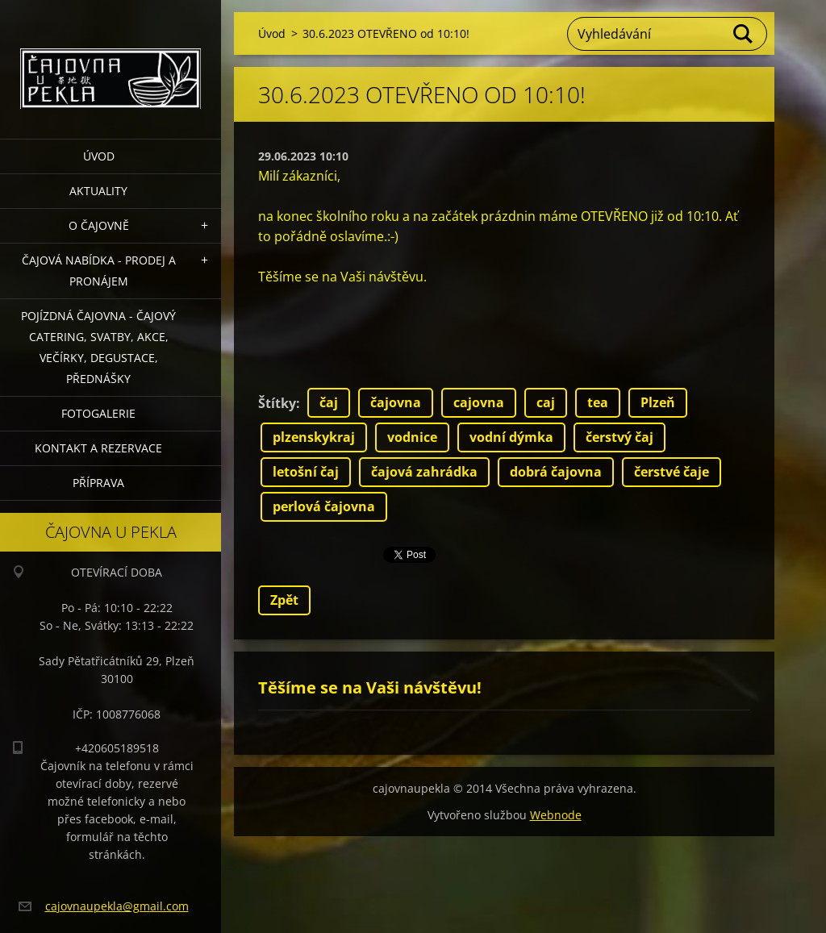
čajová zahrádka (424, 472)
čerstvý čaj (619, 437)
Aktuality (98, 190)
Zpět (284, 600)
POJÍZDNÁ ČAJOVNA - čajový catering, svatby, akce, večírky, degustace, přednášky (98, 347)
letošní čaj (306, 472)
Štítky (277, 403)
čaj (328, 402)
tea (597, 402)
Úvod (99, 156)
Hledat (743, 34)
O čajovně (99, 225)
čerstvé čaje (671, 472)
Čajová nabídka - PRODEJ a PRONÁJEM (99, 270)
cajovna (478, 402)
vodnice (412, 437)
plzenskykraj (314, 437)
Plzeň (657, 402)
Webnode (556, 815)
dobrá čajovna (556, 472)
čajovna (395, 402)
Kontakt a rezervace (98, 448)
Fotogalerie (98, 413)
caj (545, 402)
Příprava (98, 482)
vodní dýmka (511, 437)
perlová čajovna (324, 506)
